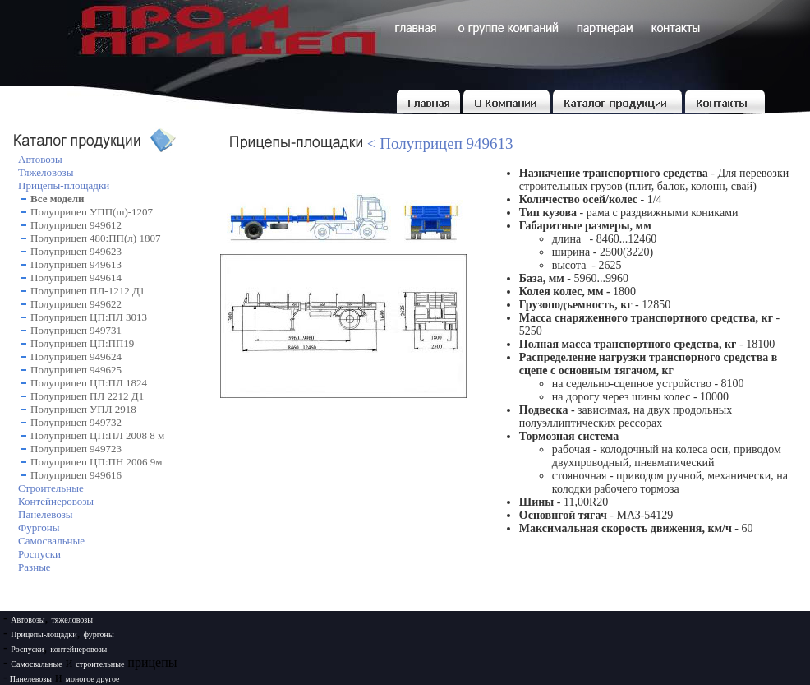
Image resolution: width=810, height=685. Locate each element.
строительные (100, 664)
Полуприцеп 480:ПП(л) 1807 (95, 238)
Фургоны (38, 527)
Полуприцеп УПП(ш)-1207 (91, 212)
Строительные (51, 488)
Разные (34, 567)
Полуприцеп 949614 (76, 277)
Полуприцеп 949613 (76, 264)
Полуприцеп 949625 (76, 369)
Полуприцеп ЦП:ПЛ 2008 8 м (97, 435)
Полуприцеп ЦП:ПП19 (82, 343)
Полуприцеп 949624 (76, 356)
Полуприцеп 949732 (76, 422)
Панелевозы (45, 514)
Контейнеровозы (56, 501)
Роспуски (39, 554)
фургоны (99, 634)
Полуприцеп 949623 (76, 251)
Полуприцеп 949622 (76, 304)
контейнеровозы (78, 649)
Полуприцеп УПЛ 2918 (83, 409)
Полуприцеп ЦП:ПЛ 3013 (88, 317)
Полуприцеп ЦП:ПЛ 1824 (88, 383)
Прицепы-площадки (63, 185)
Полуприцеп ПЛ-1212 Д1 (87, 291)
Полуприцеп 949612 (76, 225)
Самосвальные (51, 541)
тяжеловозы (72, 619)
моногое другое (93, 678)
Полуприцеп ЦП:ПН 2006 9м (96, 462)
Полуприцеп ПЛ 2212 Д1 (87, 396)
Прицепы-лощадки (43, 634)
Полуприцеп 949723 (76, 448)
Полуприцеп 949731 (76, 330)
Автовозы (40, 159)
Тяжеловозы (45, 172)
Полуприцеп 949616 (76, 475)
